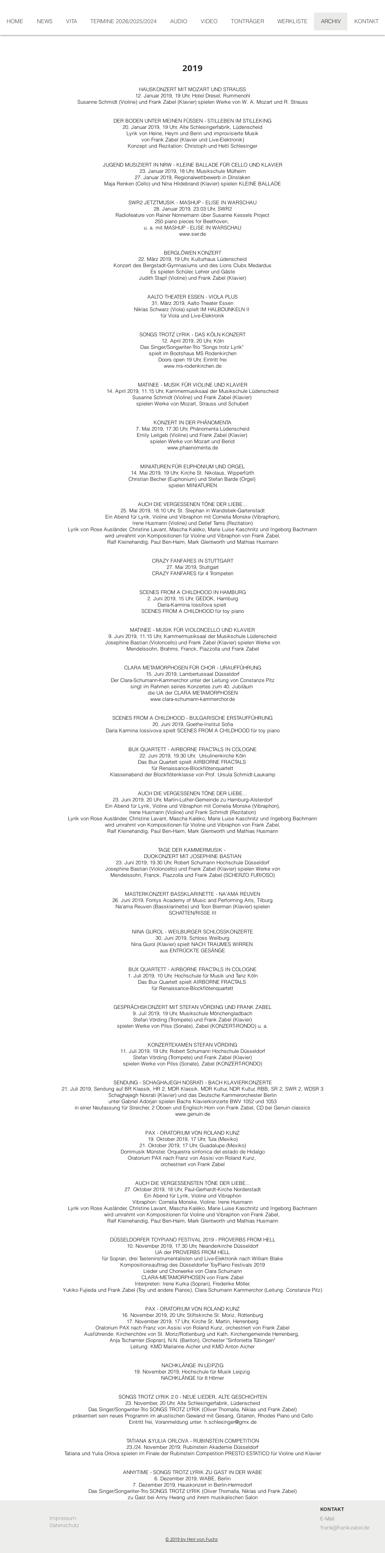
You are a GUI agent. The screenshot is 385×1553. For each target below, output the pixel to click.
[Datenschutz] (64, 1525)
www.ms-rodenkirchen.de (193, 366)
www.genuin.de (192, 1114)
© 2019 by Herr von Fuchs (191, 1539)
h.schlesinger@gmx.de (230, 1422)
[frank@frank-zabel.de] (344, 1527)
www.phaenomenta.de (192, 447)
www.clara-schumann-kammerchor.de (192, 699)
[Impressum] (63, 1518)
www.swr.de (192, 234)
